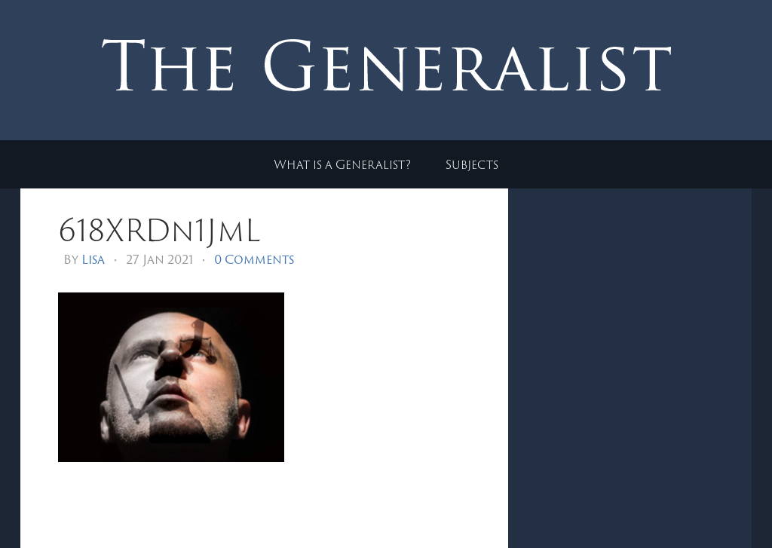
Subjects (472, 164)
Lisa (93, 259)
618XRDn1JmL (159, 230)
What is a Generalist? (342, 164)
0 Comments (254, 259)
